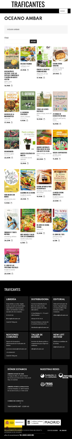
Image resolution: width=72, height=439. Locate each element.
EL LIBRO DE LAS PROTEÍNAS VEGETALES (11, 266)
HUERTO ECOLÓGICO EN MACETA (27, 154)
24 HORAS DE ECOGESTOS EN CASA (59, 115)
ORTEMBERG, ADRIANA (10, 236)
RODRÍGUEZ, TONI (24, 66)
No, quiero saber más (27, 435)
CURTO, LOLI (7, 118)
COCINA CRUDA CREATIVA (57, 65)
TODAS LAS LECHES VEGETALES (42, 110)
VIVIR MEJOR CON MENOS (9, 196)
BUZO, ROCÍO (40, 229)
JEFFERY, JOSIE (8, 82)
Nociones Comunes (12, 336)
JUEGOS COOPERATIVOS (60, 153)
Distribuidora (40, 299)
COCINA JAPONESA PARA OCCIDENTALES (44, 188)
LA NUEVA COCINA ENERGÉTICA (58, 194)
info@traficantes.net (14, 403)
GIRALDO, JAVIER (57, 155)
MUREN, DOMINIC (25, 117)
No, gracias (63, 430)
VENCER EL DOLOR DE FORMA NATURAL (43, 71)
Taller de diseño (37, 336)
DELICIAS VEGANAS (26, 64)
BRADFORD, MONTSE (25, 195)
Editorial (59, 299)
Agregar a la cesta (12, 85)
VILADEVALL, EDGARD (58, 68)
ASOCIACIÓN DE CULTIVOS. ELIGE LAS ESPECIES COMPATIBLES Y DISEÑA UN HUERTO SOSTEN (11, 75)
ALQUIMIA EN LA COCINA (27, 193)
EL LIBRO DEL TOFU (58, 234)
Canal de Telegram (11, 322)
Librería (11, 299)
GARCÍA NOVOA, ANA (9, 199)
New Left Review (58, 336)
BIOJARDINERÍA (8, 152)
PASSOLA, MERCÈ (57, 70)
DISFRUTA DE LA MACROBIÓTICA (9, 115)
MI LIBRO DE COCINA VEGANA (43, 226)
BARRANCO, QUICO (9, 154)
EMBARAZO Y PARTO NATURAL (10, 233)
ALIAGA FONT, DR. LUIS (42, 74)
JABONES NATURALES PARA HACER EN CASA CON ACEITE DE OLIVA (43, 149)
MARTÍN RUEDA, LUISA (26, 239)
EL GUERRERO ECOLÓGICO (24, 113)
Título (6, 38)
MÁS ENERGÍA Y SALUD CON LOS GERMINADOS (27, 236)
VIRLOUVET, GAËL (57, 118)
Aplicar (33, 41)
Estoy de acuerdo (53, 430)
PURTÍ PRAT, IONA (57, 237)
